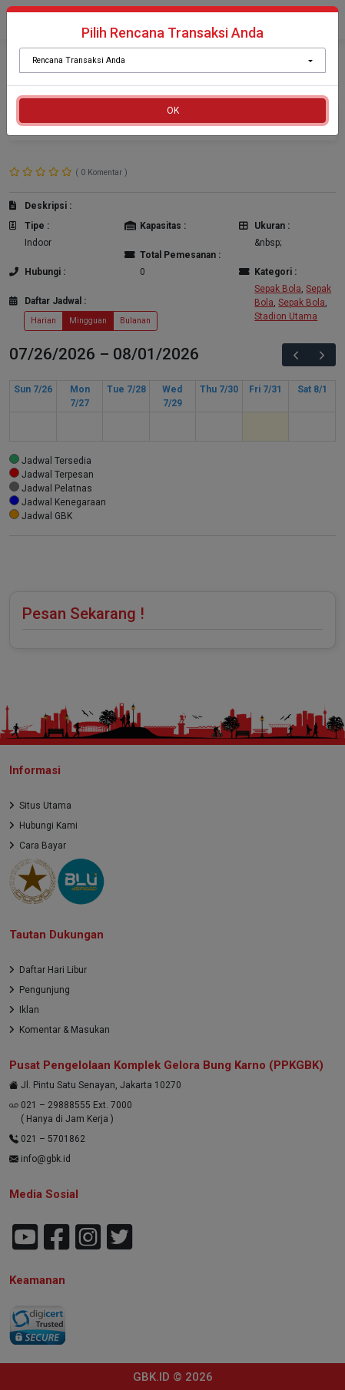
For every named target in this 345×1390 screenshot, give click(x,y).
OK (173, 110)
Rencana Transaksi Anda (78, 60)
